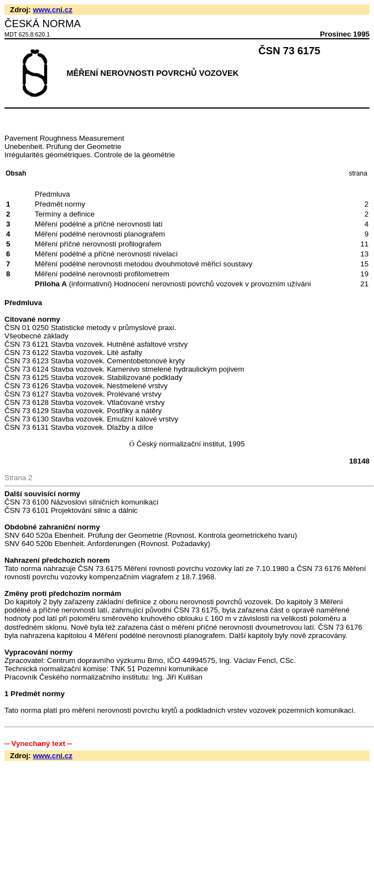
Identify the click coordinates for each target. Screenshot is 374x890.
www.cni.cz (52, 10)
